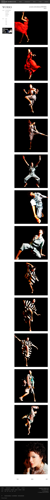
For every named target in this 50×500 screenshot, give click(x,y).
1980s (6, 24)
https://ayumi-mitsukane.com (8, 495)
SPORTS (6, 15)
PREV (18, 479)
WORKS (20, 1)
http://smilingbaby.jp (14, 495)
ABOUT (34, 1)
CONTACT (46, 1)
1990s (6, 22)
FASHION (6, 13)
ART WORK (7, 11)
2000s (6, 21)
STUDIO (40, 1)
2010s (6, 20)
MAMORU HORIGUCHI (8, 2)
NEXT (47, 479)
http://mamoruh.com (3, 0)
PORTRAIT (7, 14)
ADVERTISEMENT (8, 10)
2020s (6, 18)
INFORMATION (27, 1)
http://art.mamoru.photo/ (21, 495)
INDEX (32, 479)
